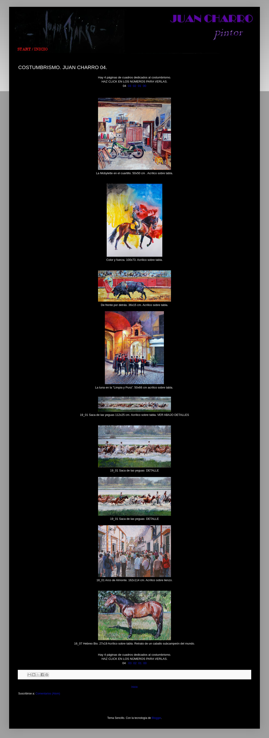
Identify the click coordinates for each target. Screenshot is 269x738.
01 (139, 86)
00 (144, 86)
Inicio (134, 687)
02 (134, 86)
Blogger (156, 718)
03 (129, 86)
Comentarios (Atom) (48, 693)
